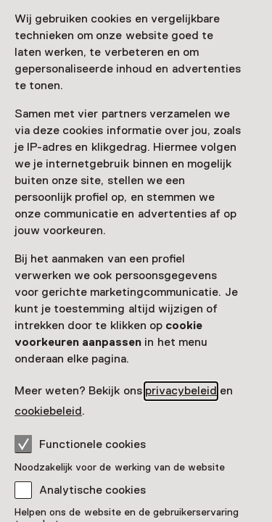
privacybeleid (181, 390)
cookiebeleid (48, 411)
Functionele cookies (80, 443)
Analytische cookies (92, 490)
